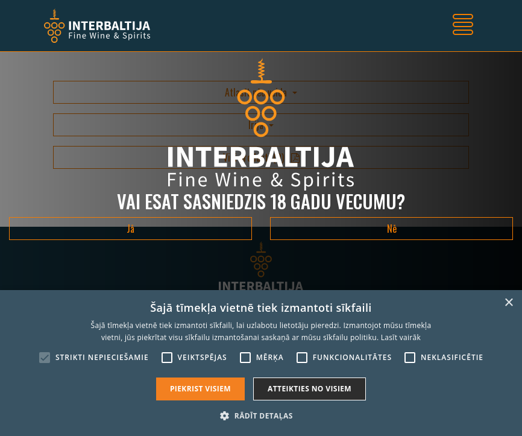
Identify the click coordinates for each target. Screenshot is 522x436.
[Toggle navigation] (463, 26)
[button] (260, 415)
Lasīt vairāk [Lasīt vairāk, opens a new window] (401, 337)
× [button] (508, 303)
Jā (130, 228)
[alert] (261, 363)
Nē (392, 228)
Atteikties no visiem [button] (309, 389)
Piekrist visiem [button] (200, 389)
